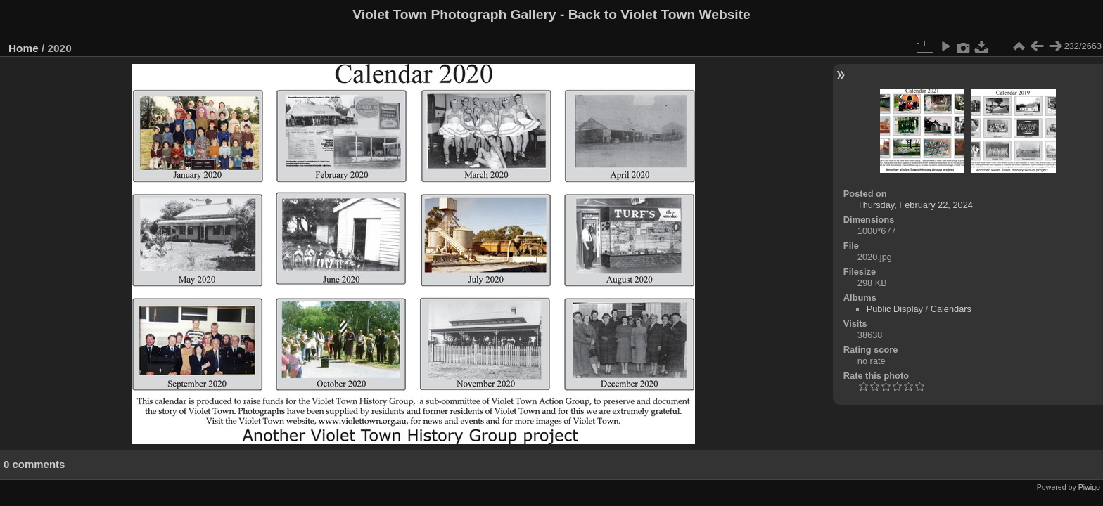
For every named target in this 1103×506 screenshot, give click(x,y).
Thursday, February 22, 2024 (915, 205)
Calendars (951, 309)
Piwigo (1089, 487)
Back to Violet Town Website (659, 14)
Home (23, 48)
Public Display (895, 309)
